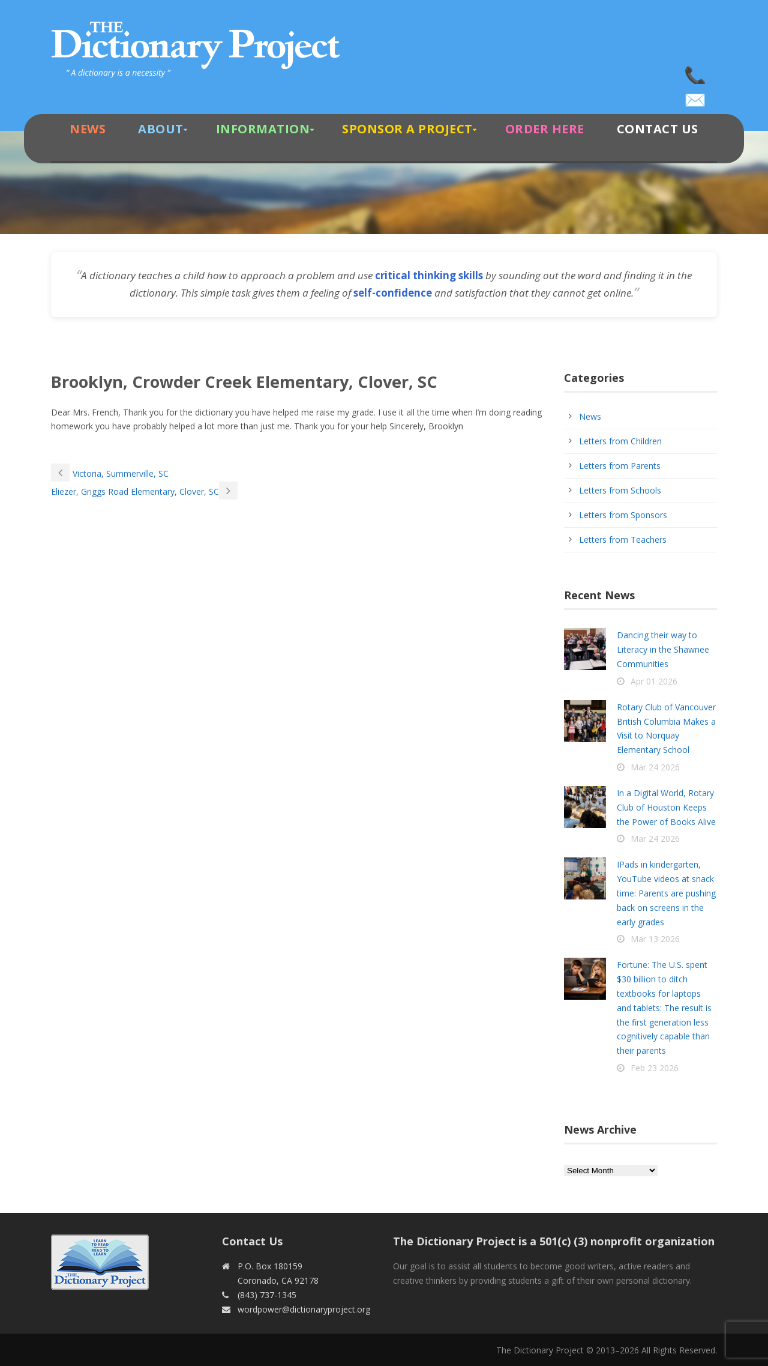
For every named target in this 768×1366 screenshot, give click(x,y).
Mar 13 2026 (655, 938)
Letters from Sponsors (623, 515)
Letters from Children (620, 441)
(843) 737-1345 (696, 72)
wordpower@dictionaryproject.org (696, 96)
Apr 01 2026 (654, 681)
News (88, 129)
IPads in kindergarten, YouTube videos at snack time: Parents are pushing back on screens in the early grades (666, 893)
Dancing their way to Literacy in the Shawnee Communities (663, 649)
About (161, 129)
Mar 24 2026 (655, 767)
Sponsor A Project (407, 129)
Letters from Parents (620, 465)
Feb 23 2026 (655, 1068)
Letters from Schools (620, 490)
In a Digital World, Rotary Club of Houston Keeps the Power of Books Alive (666, 807)
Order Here (544, 129)
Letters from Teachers (623, 539)
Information (263, 129)
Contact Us (657, 129)
